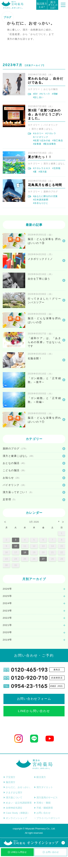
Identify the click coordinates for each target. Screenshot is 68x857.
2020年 (7, 632)
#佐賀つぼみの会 (41, 140)
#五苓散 (56, 168)
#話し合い (38, 97)
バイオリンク (51, 125)
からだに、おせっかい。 (17, 787)
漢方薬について (12, 797)
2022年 (7, 618)
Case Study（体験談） (16, 813)
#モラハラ (45, 94)
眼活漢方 (40, 777)
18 (24, 552)
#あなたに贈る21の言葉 (45, 196)
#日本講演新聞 (40, 199)
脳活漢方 (9, 782)
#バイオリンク (40, 137)
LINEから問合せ (17, 852)
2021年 (7, 625)
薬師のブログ (51, 191)
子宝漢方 (9, 777)
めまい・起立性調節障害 (17, 802)
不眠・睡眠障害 (43, 807)
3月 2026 (34, 521)
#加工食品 (57, 140)
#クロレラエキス (41, 168)
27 (43, 558)
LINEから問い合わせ (34, 711)
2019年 (7, 639)
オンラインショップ (15, 818)
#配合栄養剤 (49, 144)
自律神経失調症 (12, 807)
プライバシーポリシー (47, 818)
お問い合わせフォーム (34, 698)
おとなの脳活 (51, 89)
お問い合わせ (51, 852)
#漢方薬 (43, 171)
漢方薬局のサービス (46, 797)
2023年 (7, 610)
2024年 (7, 603)
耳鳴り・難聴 (42, 802)
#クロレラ (51, 133)
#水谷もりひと (40, 203)
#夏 (35, 171)
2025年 (7, 596)
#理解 (55, 94)
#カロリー (38, 133)
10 (15, 546)
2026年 (7, 588)
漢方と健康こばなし (42, 129)
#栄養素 (37, 144)
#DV (35, 94)
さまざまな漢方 (12, 792)
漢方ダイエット (43, 787)
